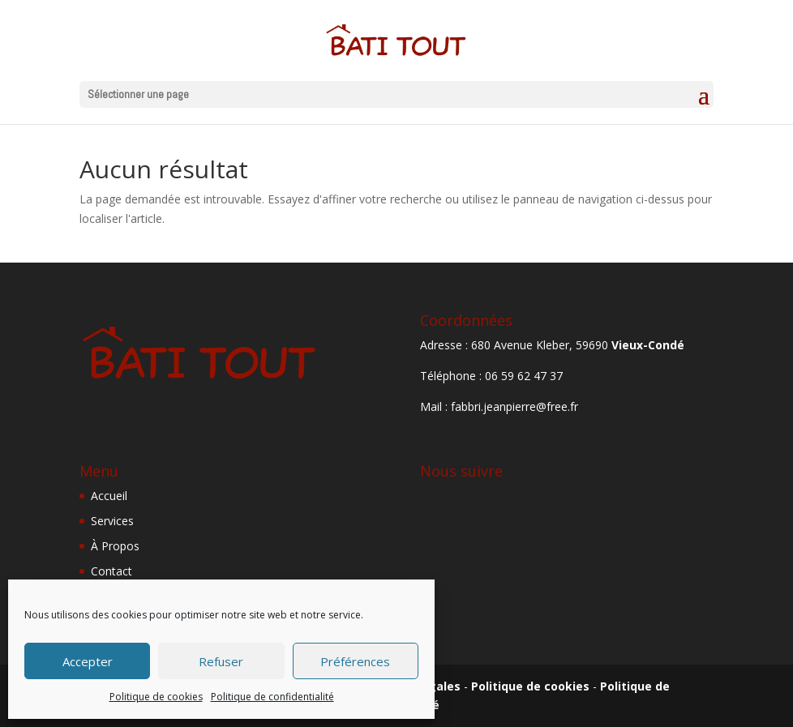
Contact (111, 571)
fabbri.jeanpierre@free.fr (514, 406)
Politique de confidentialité (272, 696)
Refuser (221, 661)
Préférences (355, 661)
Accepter (87, 661)
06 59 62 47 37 (524, 375)
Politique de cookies (156, 696)
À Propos (115, 546)
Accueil (109, 495)
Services (112, 520)
